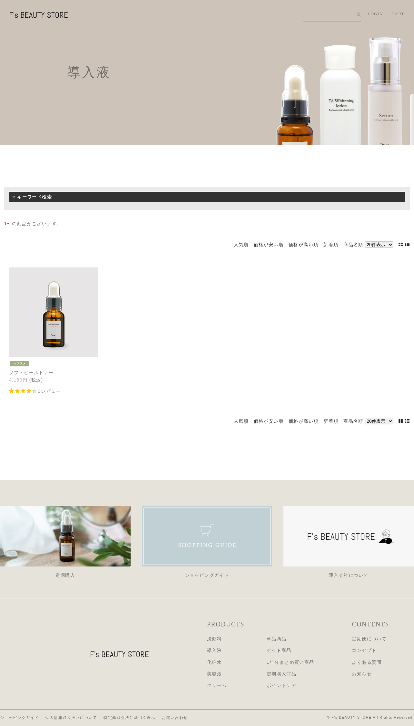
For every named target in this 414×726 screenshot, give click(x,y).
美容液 (214, 673)
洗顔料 (214, 638)
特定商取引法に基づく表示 (129, 717)
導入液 (214, 650)
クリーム (217, 685)
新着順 (330, 244)
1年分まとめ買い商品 (290, 662)
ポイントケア (281, 685)
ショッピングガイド (19, 717)
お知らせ (362, 673)
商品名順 (353, 244)
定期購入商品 (281, 673)
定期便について (369, 638)
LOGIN (375, 13)
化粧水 (214, 662)
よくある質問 (366, 662)
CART (398, 13)
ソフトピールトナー (31, 372)
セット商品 (279, 650)
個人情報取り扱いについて (71, 717)
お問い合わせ (175, 717)
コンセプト (364, 650)
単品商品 (277, 638)
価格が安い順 (268, 244)
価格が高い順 (303, 244)
